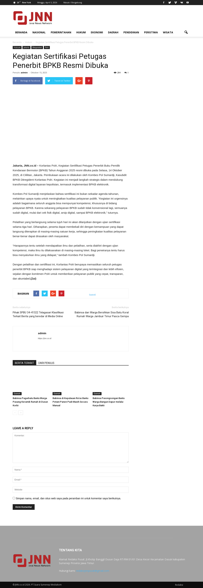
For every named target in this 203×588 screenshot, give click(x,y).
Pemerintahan (61, 32)
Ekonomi (97, 32)
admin (24, 72)
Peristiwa (151, 32)
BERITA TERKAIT (24, 363)
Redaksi (179, 584)
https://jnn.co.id (44, 338)
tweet (92, 294)
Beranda (21, 32)
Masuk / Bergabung (72, 2)
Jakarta (26, 47)
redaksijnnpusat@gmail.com (92, 570)
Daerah (113, 32)
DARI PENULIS (46, 363)
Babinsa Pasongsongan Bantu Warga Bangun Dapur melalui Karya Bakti (109, 402)
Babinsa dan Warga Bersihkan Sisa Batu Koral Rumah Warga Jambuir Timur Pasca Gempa (102, 314)
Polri (47, 47)
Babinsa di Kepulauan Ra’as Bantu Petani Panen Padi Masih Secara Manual (70, 402)
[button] (186, 32)
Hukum (81, 32)
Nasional (39, 32)
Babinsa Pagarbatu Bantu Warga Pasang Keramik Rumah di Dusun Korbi (30, 402)
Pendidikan (131, 32)
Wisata (168, 32)
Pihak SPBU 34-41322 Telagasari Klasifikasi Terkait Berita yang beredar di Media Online (38, 314)
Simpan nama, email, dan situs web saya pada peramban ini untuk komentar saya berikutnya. (68, 498)
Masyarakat (37, 47)
